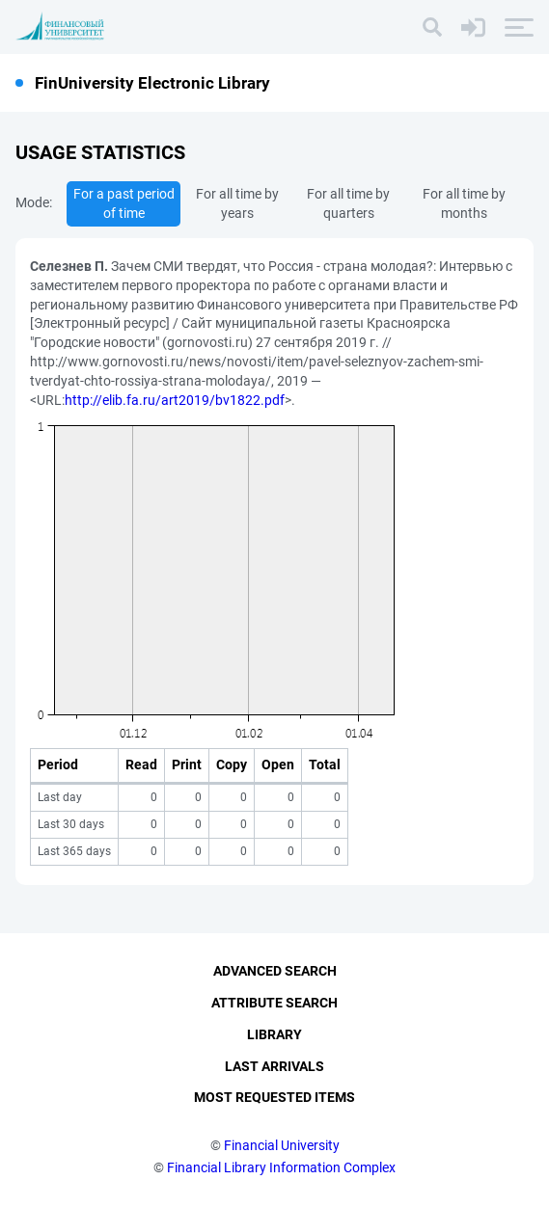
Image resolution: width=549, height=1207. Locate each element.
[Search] (432, 27)
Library (274, 1034)
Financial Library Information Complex (281, 1167)
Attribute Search (274, 1002)
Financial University (282, 1145)
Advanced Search (275, 971)
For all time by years (237, 203)
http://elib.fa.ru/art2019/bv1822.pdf (175, 400)
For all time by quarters (348, 203)
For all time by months (464, 203)
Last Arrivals (274, 1066)
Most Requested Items (274, 1097)
